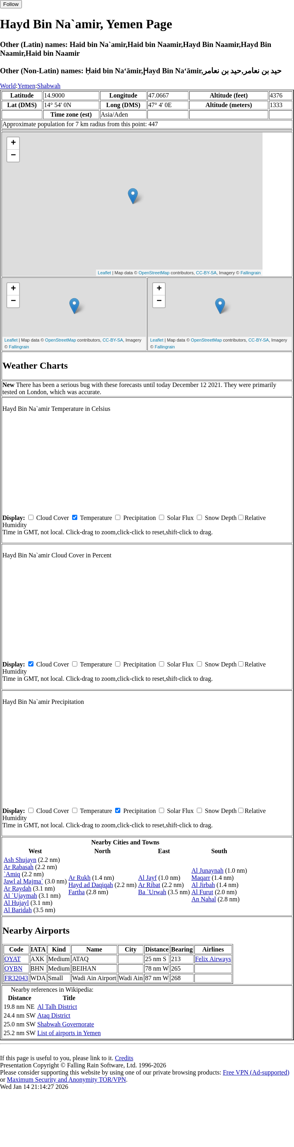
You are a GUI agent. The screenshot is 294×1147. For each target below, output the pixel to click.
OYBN (13, 968)
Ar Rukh (80, 877)
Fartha (77, 892)
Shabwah (49, 85)
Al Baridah (18, 910)
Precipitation (139, 517)
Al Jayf (147, 877)
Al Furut (202, 892)
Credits (124, 1058)
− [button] (13, 156)
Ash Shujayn (20, 859)
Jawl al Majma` (23, 881)
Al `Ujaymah (20, 895)
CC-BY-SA (206, 272)
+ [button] (13, 143)
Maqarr (200, 877)
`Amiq (12, 874)
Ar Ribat (149, 884)
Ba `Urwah (152, 892)
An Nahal (203, 899)
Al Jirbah (203, 884)
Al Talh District (57, 1006)
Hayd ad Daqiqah (91, 884)
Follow (11, 4)
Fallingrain (251, 272)
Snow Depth (221, 517)
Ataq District (53, 1015)
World (8, 85)
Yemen (26, 85)
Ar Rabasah (18, 867)
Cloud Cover (52, 517)
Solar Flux (180, 517)
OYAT (12, 959)
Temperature (96, 517)
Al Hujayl (16, 902)
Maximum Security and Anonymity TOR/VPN (66, 1079)
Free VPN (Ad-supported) (256, 1072)
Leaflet (104, 272)
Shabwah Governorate (65, 1024)
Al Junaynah (207, 870)
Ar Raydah (17, 888)
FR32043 (16, 978)
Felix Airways (213, 959)
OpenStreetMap (154, 272)
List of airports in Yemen (69, 1033)
